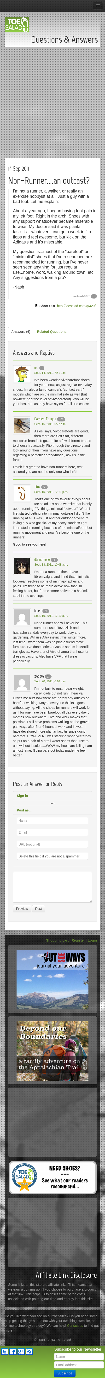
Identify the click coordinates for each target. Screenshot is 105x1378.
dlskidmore (42, 559)
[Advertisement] (52, 101)
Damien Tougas (45, 418)
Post (38, 909)
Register (78, 940)
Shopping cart (57, 940)
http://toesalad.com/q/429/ (76, 306)
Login (92, 940)
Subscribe (64, 1373)
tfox (37, 486)
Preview (22, 909)
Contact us (75, 1325)
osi (36, 367)
